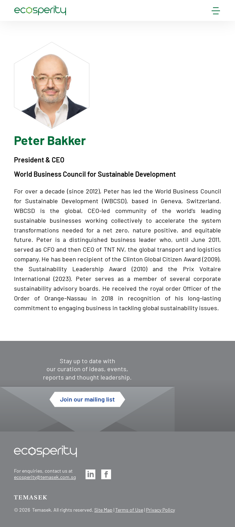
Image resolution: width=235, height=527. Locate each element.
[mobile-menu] (216, 12)
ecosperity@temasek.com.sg (45, 477)
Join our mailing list (87, 399)
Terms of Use (129, 510)
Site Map (103, 510)
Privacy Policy (160, 510)
